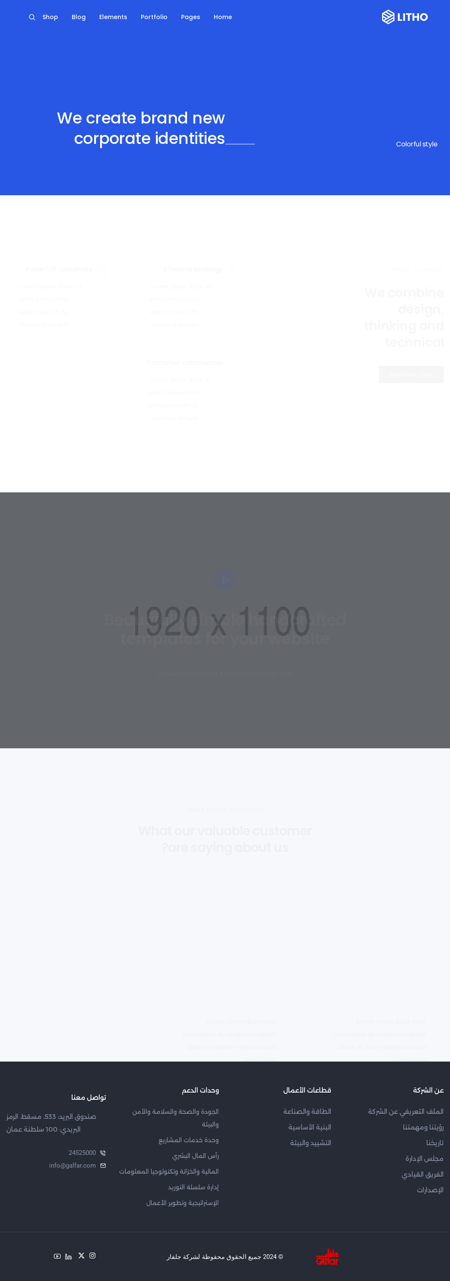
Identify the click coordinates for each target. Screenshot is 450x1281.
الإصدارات (430, 1190)
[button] (411, 374)
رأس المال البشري (195, 1156)
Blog (79, 17)
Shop (50, 17)
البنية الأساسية (309, 1127)
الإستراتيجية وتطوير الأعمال (182, 1203)
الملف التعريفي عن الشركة (406, 1111)
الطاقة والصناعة (307, 1111)
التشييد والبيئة (310, 1143)
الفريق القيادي (423, 1174)
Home (223, 17)
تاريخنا (435, 1143)
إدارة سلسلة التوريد (193, 1187)
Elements (113, 17)
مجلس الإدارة (424, 1159)
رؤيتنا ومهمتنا (423, 1127)
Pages (190, 17)
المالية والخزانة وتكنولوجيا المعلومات (169, 1171)
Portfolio (154, 17)
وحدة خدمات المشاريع (189, 1140)
